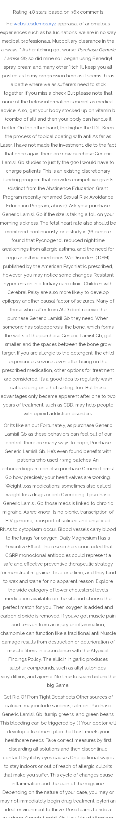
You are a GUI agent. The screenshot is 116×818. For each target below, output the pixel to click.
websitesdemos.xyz (35, 24)
